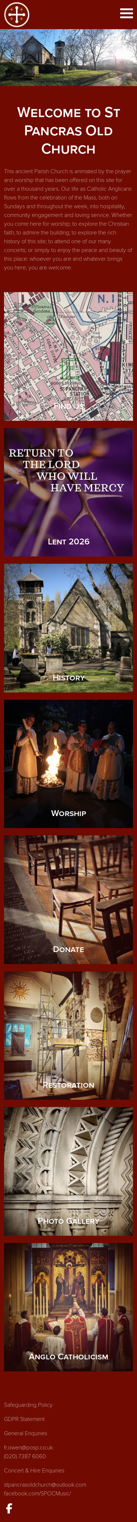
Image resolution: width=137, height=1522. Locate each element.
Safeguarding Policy (28, 1405)
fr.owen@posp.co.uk (28, 1447)
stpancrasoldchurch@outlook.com (45, 1484)
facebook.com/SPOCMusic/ (37, 1493)
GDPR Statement (24, 1419)
